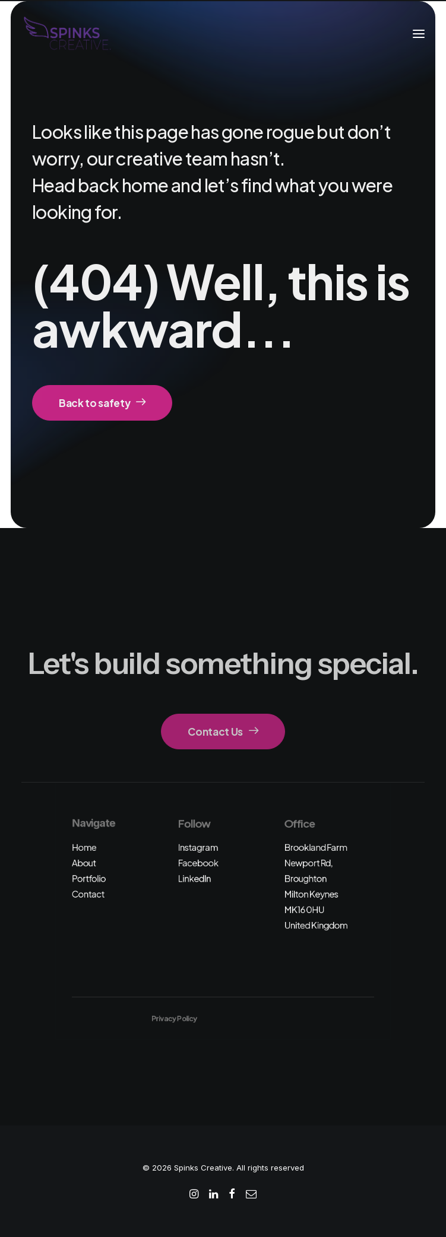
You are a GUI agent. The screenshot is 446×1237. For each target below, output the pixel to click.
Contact (88, 893)
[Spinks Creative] (66, 34)
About (84, 863)
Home (84, 847)
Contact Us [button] (223, 731)
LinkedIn (194, 878)
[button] (418, 34)
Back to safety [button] (102, 402)
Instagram (198, 847)
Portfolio (89, 878)
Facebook (198, 863)
